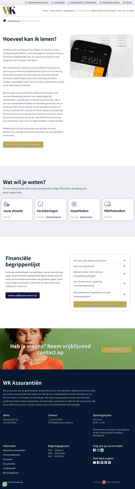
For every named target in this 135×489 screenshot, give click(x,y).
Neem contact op (116, 349)
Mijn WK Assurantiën (111, 2)
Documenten (9, 463)
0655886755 (98, 435)
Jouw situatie (56, 10)
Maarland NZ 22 (77, 2)
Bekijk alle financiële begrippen (100, 304)
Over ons (121, 10)
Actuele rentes (86, 217)
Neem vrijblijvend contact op (23, 295)
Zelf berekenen (83, 10)
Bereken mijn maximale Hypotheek (23, 144)
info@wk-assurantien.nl (38, 2)
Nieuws (129, 2)
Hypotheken (69, 10)
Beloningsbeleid (10, 472)
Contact (130, 10)
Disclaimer (8, 459)
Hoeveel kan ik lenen (30, 21)
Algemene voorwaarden (14, 450)
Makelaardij (96, 10)
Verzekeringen (109, 10)
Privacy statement (11, 454)
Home (46, 10)
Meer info (7, 217)
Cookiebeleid (9, 468)
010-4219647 (59, 2)
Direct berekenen (53, 217)
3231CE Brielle (90, 2)
